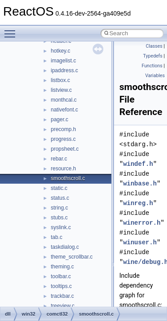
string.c (59, 208)
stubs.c (59, 217)
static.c (59, 188)
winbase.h (140, 183)
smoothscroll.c (68, 178)
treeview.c (62, 306)
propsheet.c (65, 149)
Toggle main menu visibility (12, 29)
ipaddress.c (64, 70)
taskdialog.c (65, 247)
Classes (154, 46)
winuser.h (140, 242)
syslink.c (61, 227)
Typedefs (153, 56)
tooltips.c (61, 286)
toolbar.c (61, 276)
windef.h (138, 164)
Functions (152, 66)
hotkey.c (60, 51)
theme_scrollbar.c (72, 257)
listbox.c (60, 80)
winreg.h (138, 203)
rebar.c (59, 159)
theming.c (62, 266)
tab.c (56, 237)
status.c (60, 198)
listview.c (61, 90)
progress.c (63, 139)
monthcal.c (64, 100)
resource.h (63, 168)
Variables (155, 75)
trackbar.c (62, 296)
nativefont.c (64, 110)
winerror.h (141, 222)
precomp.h (63, 129)
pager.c (59, 119)
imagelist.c (63, 61)
